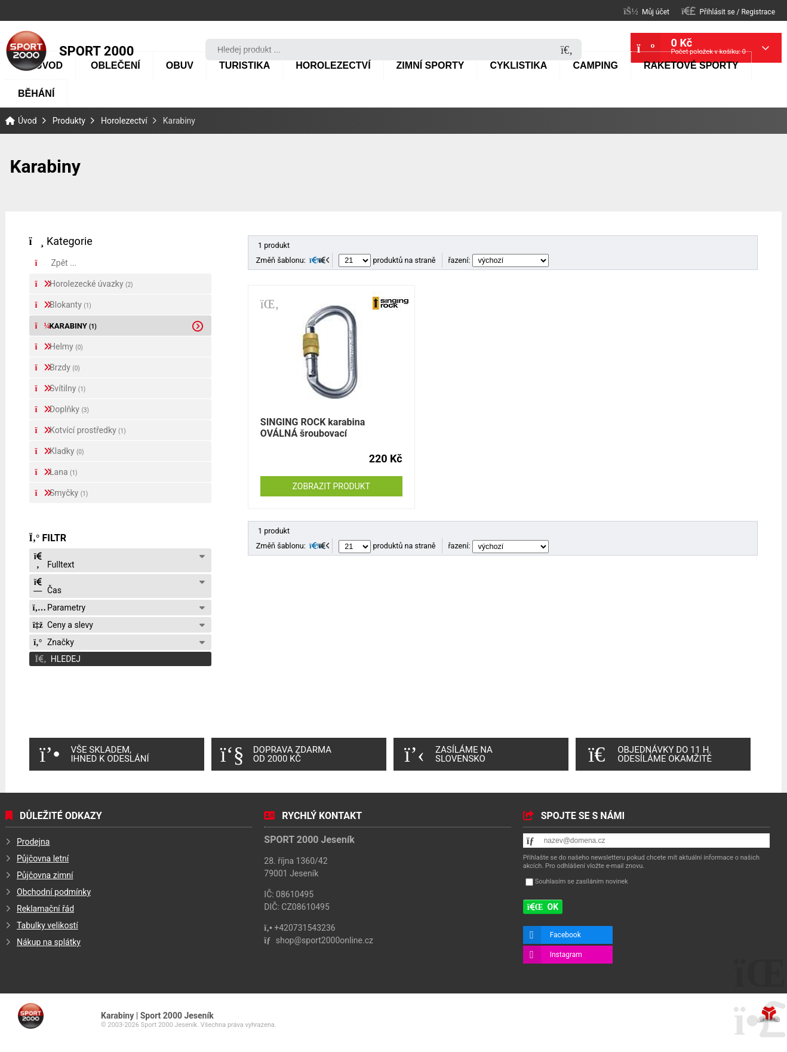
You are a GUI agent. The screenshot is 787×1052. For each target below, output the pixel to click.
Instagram (566, 954)
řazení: (498, 260)
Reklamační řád (45, 908)
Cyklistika (518, 65)
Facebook (565, 935)
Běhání (36, 93)
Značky (53, 642)
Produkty (69, 120)
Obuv (179, 65)
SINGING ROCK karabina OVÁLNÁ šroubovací (312, 427)
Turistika (244, 65)
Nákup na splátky (49, 942)
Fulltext (54, 560)
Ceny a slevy (63, 625)
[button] (728, 11)
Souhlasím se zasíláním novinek (581, 881)
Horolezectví (333, 65)
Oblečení (115, 65)
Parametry (59, 607)
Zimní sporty (430, 65)
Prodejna (33, 841)
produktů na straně (387, 260)
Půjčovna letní (43, 858)
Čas (47, 586)
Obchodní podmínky (54, 892)
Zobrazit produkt (331, 486)
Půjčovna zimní (45, 875)
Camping (595, 65)
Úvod (26, 51)
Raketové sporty (691, 65)
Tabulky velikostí (47, 925)
